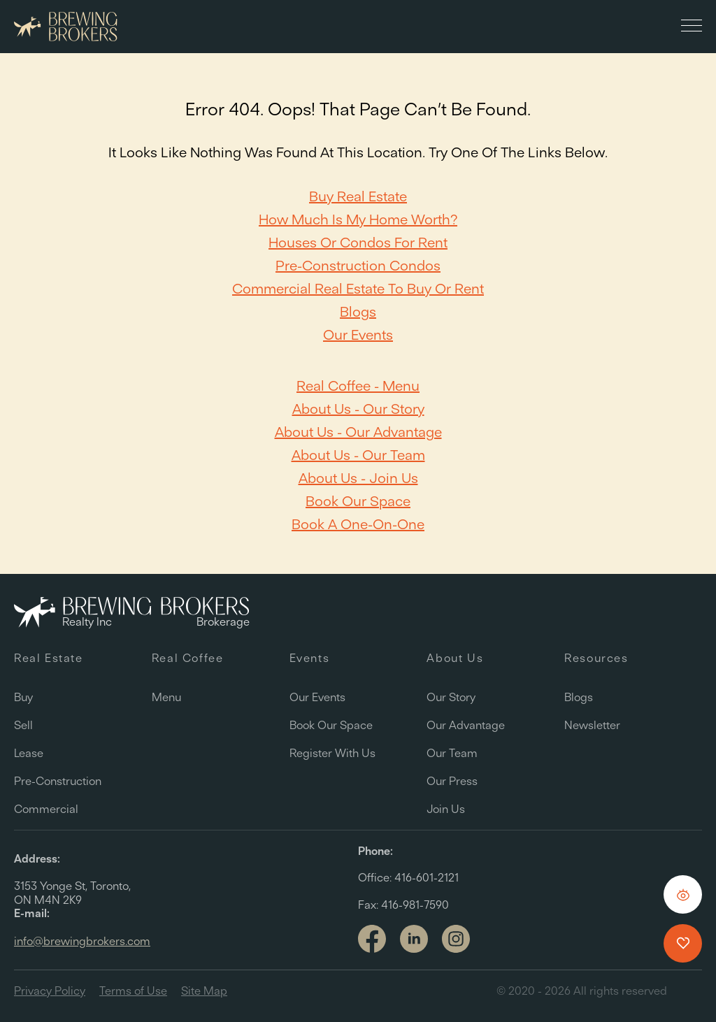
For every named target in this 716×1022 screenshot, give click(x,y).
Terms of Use (133, 991)
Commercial (46, 809)
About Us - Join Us (358, 478)
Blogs (358, 311)
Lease (28, 753)
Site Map (204, 991)
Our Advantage (466, 725)
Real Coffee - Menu (358, 385)
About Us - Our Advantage (358, 431)
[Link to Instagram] (456, 940)
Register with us (332, 753)
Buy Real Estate (358, 196)
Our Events (358, 334)
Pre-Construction (57, 781)
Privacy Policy (49, 991)
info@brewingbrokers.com (82, 941)
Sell (23, 725)
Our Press (452, 781)
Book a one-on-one (358, 524)
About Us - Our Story (358, 408)
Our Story (451, 697)
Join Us (446, 809)
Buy (23, 697)
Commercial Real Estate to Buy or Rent (358, 288)
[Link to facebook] (372, 940)
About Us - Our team (358, 454)
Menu (166, 697)
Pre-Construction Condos (358, 265)
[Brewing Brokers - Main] (65, 27)
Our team (452, 753)
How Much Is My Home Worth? (358, 219)
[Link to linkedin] (414, 939)
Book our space (358, 501)
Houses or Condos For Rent (358, 242)
